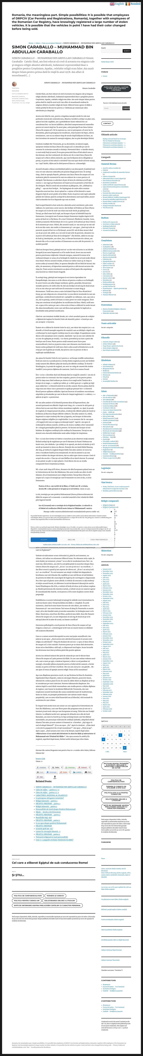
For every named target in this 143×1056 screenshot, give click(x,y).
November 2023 (108, 619)
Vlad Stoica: (106, 482)
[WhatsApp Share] (70, 767)
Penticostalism (107, 282)
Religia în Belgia (108, 505)
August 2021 (107, 663)
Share (103, 858)
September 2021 (108, 661)
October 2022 (107, 642)
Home (31, 43)
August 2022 (107, 646)
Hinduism (106, 360)
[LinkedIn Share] (77, 772)
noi (21, 103)
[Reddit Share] (65, 772)
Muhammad (20, 100)
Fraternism (106, 305)
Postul (105, 439)
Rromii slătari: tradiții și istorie (112, 201)
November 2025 (108, 573)
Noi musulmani (108, 435)
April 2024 (106, 609)
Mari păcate (106, 427)
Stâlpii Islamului (108, 452)
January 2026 (107, 569)
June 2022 (106, 650)
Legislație (106, 468)
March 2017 (106, 688)
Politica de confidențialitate (28, 896)
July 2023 (106, 625)
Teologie (105, 293)
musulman (15, 103)
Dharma (105, 375)
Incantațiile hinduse (109, 381)
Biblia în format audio (109, 251)
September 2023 (108, 623)
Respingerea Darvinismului (111, 447)
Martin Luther (107, 278)
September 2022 (108, 644)
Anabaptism (107, 247)
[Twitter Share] (57, 767)
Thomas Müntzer (108, 295)
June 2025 (106, 579)
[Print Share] (88, 772)
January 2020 (107, 678)
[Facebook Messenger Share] (52, 772)
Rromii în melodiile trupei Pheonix (114, 199)
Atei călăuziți (107, 400)
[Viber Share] (40, 777)
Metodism (106, 280)
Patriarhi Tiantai (108, 228)
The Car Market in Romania (111, 141)
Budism (105, 218)
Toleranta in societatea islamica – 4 (114, 145)
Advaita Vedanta (108, 364)
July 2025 (106, 577)
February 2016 (107, 694)
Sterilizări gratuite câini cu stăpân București (115, 940)
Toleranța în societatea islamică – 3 (114, 147)
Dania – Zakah (107, 412)
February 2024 (107, 613)
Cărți (104, 170)
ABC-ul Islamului (108, 395)
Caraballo (22, 96)
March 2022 (107, 657)
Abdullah (15, 96)
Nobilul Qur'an (107, 433)
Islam (38, 43)
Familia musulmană (109, 420)
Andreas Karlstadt (108, 249)
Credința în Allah (108, 408)
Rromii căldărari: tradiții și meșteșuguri (115, 197)
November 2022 (108, 640)
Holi (104, 379)
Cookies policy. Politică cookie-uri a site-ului (56, 544)
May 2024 (106, 607)
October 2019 (107, 680)
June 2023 (106, 627)
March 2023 (106, 632)
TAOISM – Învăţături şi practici (113, 991)
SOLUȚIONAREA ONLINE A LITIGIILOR (59, 901)
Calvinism (106, 259)
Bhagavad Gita (107, 369)
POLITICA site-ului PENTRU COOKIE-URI (116, 793)
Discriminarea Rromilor (110, 180)
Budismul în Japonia (109, 222)
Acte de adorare (108, 397)
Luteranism (106, 276)
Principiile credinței (109, 441)
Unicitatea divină (108, 456)
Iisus (26, 98)
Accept (44, 540)
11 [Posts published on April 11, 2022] (103, 739)
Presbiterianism (108, 284)
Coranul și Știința (108, 406)
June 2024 (106, 605)
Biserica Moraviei (108, 255)
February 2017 (107, 690)
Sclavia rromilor (108, 203)
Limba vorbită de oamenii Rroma (113, 185)
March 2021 (106, 669)
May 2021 (106, 665)
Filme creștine (107, 263)
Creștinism (106, 240)
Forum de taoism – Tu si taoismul (113, 987)
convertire (15, 98)
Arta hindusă (107, 366)
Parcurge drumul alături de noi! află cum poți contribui (116, 88)
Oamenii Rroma (108, 164)
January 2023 (107, 636)
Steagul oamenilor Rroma (111, 206)
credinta (22, 98)
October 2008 (107, 711)
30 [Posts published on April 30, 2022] (124, 748)
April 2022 (106, 655)
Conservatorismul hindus (111, 373)
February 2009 (107, 709)
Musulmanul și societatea (111, 429)
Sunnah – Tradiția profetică (111, 454)
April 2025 (106, 584)
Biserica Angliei (108, 253)
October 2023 (107, 621)
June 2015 (106, 698)
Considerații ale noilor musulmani (113, 402)
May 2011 (106, 703)
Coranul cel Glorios (109, 404)
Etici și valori (107, 416)
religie (28, 103)
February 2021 (107, 671)
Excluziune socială (108, 183)
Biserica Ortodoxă (108, 257)
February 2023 (107, 634)
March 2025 (107, 586)
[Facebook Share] (43, 767)
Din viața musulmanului (110, 414)
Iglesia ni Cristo (108, 265)
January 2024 (107, 615)
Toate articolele (108, 323)
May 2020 (106, 673)
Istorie (105, 270)
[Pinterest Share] (84, 767)
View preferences (99, 540)
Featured (105, 422)
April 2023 (106, 630)
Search (103, 48)
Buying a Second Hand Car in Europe (114, 139)
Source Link (40, 759)
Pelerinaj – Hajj (108, 437)
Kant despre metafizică (110, 350)
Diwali (105, 377)
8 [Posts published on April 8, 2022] (120, 735)
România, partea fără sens (111, 491)
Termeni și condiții (55, 896)
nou (23, 103)
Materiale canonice (109, 313)
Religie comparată (110, 501)
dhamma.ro (106, 984)
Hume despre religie (109, 348)
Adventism (106, 245)
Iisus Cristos (107, 267)
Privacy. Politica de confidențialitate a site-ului (85, 544)
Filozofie (105, 337)
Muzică (105, 191)
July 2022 (106, 648)
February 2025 (107, 588)
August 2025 (107, 575)
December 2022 (108, 638)
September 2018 (108, 684)
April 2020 (106, 675)
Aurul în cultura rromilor (110, 168)
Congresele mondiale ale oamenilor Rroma (116, 172)
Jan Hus (105, 272)
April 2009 (106, 707)
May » (125, 752)
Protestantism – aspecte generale (113, 288)
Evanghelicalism (108, 261)
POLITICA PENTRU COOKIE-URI (27, 901)
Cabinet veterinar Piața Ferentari (111, 950)
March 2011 (106, 705)
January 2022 (107, 659)
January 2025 (107, 590)
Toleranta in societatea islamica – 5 (114, 143)
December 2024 (108, 592)
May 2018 (106, 686)
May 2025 (106, 582)
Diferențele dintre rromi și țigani (113, 178)
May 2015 (106, 700)
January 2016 (107, 696)
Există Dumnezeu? (108, 418)
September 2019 (108, 682)
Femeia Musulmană (109, 425)
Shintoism (106, 551)
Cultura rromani (108, 176)
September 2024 (108, 598)
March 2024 (107, 611)
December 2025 (108, 571)
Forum (105, 76)
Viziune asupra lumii (109, 458)
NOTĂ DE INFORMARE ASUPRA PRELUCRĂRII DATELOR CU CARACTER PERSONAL (116, 806)
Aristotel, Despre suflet (110, 342)
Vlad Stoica (15, 88)
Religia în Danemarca (109, 507)
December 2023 (108, 617)
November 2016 (108, 692)
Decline (71, 540)
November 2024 (108, 594)
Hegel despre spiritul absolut (112, 346)
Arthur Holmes (107, 344)
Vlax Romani (107, 208)
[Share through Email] (40, 772)
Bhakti (105, 371)
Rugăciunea (106, 450)
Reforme (105, 290)
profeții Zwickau (108, 286)
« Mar (107, 752)
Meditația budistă (108, 226)
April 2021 (106, 667)
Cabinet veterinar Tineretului (110, 960)
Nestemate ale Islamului (110, 431)
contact (107, 123)
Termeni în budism (109, 230)
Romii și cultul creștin (110, 195)
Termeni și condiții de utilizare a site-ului (116, 787)
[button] (111, 512)
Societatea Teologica (109, 989)
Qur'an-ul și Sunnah (109, 445)
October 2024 (107, 596)
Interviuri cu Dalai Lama (110, 224)
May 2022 (106, 653)
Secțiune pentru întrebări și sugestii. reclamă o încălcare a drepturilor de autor (116, 766)
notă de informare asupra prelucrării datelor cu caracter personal (47, 905)
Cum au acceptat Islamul (51, 43)
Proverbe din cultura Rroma (111, 193)
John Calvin (106, 274)
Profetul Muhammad (109, 443)
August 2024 (107, 600)
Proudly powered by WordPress (41, 1047)
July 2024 (106, 602)
